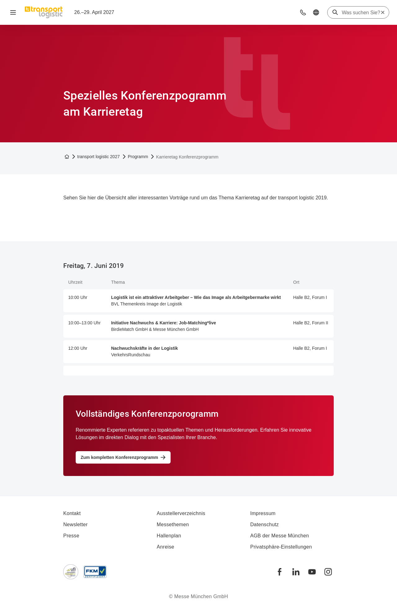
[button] (303, 12)
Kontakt (72, 513)
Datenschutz (264, 524)
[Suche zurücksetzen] (382, 12)
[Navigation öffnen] (13, 12)
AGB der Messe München (279, 535)
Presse (71, 535)
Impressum (263, 513)
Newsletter (75, 524)
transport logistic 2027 (98, 156)
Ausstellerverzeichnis (181, 513)
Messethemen (173, 524)
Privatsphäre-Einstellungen (281, 546)
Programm (138, 156)
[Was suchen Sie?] (361, 13)
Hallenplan (169, 535)
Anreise (165, 546)
